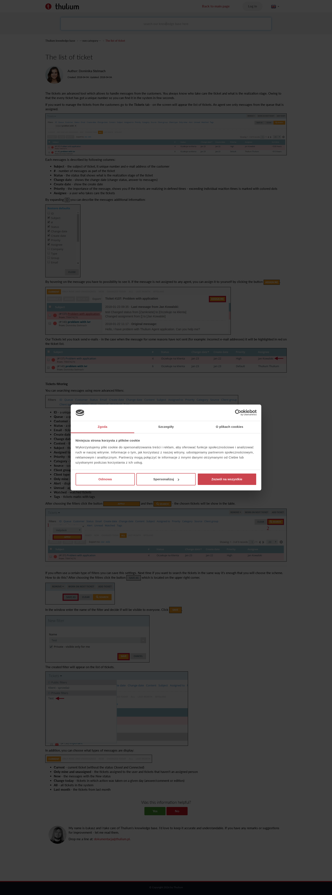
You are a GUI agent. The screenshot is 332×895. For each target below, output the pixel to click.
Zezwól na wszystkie (227, 479)
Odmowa (105, 479)
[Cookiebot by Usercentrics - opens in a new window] (238, 413)
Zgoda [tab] (102, 426)
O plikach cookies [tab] (229, 426)
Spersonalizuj (166, 479)
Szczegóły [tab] (166, 426)
